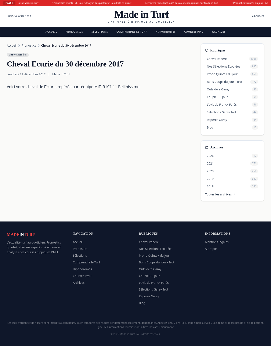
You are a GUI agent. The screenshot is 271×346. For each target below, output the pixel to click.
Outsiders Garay (150, 269)
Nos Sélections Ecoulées (155, 249)
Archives (258, 16)
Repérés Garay (149, 296)
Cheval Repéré (149, 242)
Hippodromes (165, 31)
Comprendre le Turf (131, 31)
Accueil (51, 31)
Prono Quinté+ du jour (154, 255)
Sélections (99, 31)
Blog (142, 303)
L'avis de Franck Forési (154, 283)
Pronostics (74, 31)
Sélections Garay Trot (153, 289)
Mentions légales (217, 242)
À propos (211, 249)
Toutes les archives (220, 194)
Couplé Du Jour (149, 276)
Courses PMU (193, 31)
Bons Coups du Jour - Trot (156, 262)
